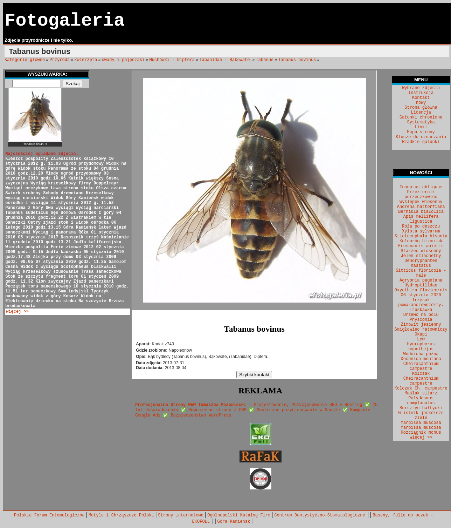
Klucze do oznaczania (421, 137)
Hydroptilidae (420, 285)
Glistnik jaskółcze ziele (421, 415)
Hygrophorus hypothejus (421, 347)
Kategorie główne (25, 59)
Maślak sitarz (420, 393)
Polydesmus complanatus (421, 401)
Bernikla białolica (421, 211)
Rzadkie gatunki (421, 142)
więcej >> (17, 311)
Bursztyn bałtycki (421, 408)
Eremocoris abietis (421, 246)
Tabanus (264, 59)
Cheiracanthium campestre (421, 366)
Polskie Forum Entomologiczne (49, 515)
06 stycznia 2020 (421, 295)
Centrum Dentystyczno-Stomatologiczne (320, 515)
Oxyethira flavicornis (421, 290)
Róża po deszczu (421, 226)
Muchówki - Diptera (172, 59)
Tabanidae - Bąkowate (225, 59)
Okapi (421, 334)
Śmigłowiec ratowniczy (421, 329)
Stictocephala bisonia (421, 236)
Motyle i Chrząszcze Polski (121, 515)
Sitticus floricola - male (421, 273)
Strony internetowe (180, 515)
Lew (421, 339)
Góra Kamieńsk (233, 521)
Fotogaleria (65, 21)
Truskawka (421, 309)
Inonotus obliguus (421, 187)
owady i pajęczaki (123, 59)
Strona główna (420, 107)
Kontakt (421, 97)
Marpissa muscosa (421, 422)
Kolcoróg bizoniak (421, 241)
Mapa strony (421, 132)
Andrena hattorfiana (421, 206)
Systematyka (421, 122)
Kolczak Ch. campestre (421, 388)
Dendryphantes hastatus (420, 263)
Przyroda (60, 59)
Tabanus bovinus (297, 59)
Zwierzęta (86, 59)
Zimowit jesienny (421, 324)
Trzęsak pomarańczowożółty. (421, 302)
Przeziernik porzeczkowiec (420, 194)
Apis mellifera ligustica (421, 219)
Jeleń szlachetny (421, 255)
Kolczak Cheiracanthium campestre (421, 378)
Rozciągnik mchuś (421, 432)
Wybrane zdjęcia (421, 88)
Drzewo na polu (421, 314)
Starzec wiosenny (421, 251)
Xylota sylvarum (421, 231)
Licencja (421, 112)
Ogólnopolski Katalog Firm (238, 515)
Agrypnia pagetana (421, 280)
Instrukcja (420, 92)
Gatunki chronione (421, 117)
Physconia (421, 319)
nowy (421, 102)
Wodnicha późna (421, 354)
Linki (421, 127)
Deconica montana (421, 359)
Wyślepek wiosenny (421, 201)
